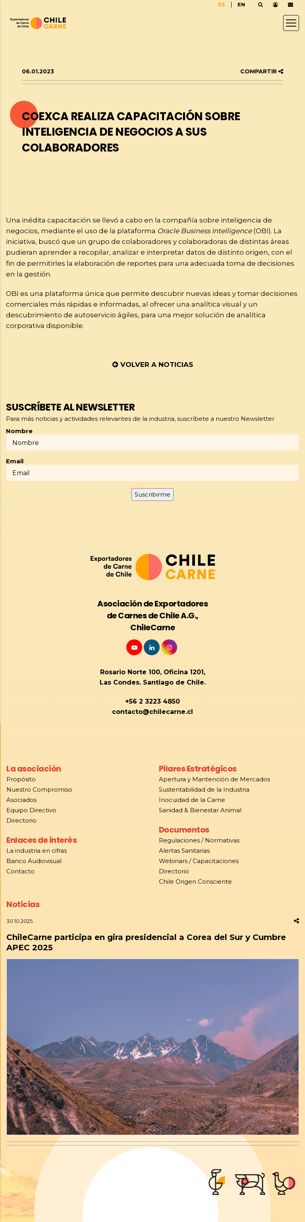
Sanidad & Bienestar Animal (200, 810)
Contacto (20, 871)
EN (241, 4)
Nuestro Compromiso (39, 789)
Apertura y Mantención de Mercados (214, 779)
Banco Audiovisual (34, 861)
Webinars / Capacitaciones (199, 861)
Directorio (21, 820)
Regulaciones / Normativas (199, 840)
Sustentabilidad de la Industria (204, 789)
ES (221, 4)
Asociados (21, 800)
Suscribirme (152, 494)
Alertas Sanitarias (184, 850)
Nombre (19, 431)
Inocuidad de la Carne (192, 800)
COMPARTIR (261, 71)
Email (14, 461)
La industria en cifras (36, 850)
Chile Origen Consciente (195, 881)
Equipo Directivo (31, 810)
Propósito (21, 779)
